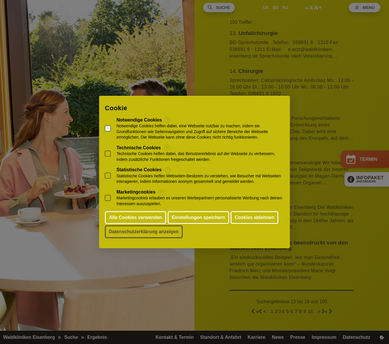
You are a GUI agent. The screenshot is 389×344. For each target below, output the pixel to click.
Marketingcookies (135, 192)
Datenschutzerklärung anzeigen (144, 231)
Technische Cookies (138, 147)
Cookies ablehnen (254, 217)
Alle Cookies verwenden (135, 217)
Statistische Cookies (139, 169)
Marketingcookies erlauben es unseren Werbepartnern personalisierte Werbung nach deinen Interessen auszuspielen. (199, 201)
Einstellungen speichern (198, 217)
